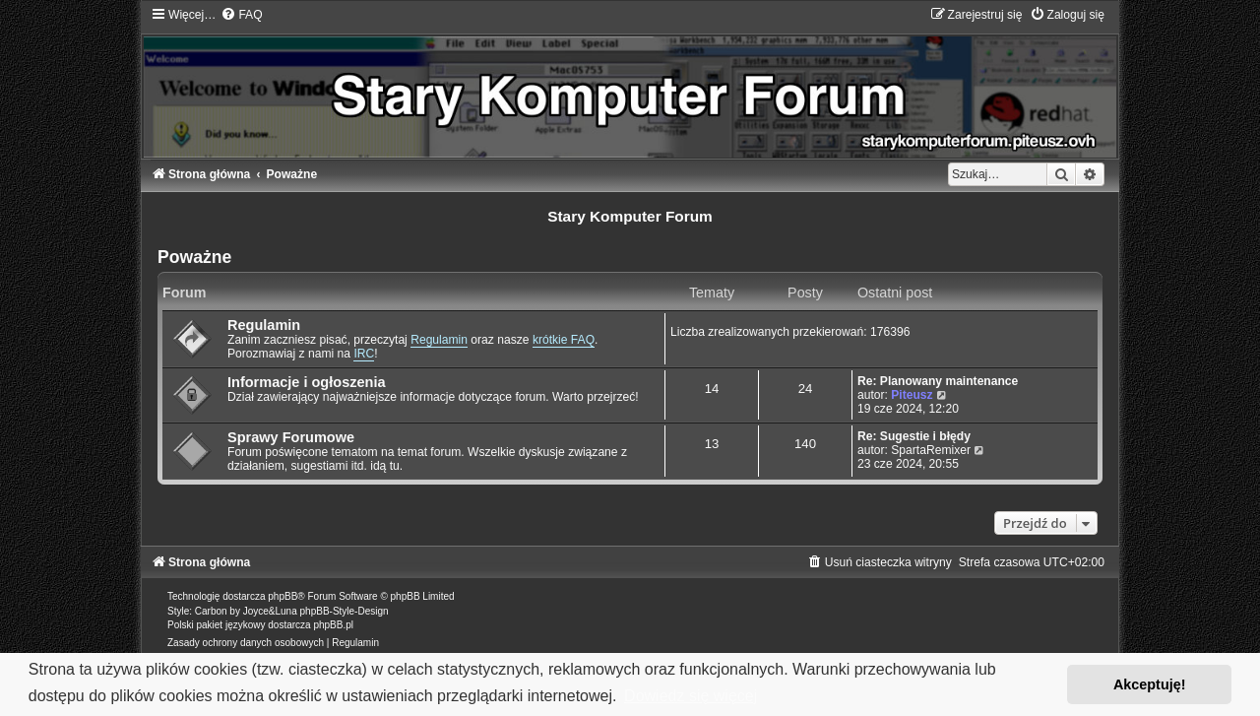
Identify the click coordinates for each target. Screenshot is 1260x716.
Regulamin (263, 325)
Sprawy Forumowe (290, 437)
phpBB (282, 596)
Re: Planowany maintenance (937, 381)
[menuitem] (241, 15)
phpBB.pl (333, 624)
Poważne (194, 257)
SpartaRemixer (931, 450)
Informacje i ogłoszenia (306, 382)
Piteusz (911, 395)
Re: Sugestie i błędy (914, 436)
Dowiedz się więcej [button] (690, 695)
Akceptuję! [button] (1149, 684)
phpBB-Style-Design (344, 611)
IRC (363, 353)
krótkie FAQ (564, 340)
